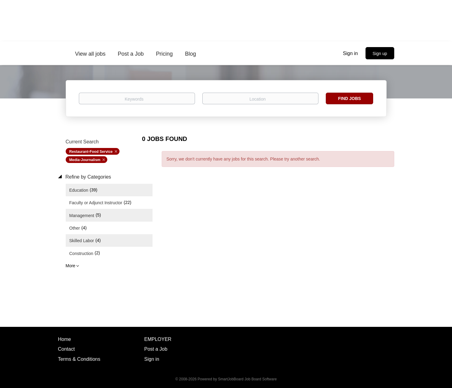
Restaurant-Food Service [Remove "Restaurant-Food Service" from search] (91, 152)
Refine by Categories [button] (87, 176)
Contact (66, 349)
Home (64, 339)
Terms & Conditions (79, 359)
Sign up (380, 53)
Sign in (350, 53)
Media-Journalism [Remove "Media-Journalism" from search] (85, 160)
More (70, 265)
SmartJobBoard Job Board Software (247, 379)
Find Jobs (349, 98)
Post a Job (155, 349)
